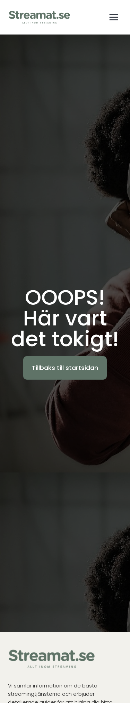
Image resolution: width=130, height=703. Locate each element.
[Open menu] (113, 17)
